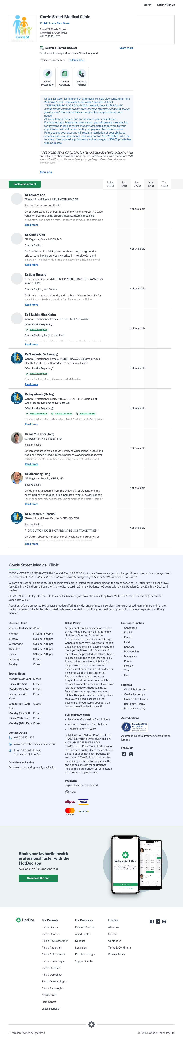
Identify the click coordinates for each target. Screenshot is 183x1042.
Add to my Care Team (55, 23)
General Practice (85, 927)
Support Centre (84, 961)
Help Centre (49, 1002)
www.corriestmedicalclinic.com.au (34, 744)
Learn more (126, 47)
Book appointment (24, 184)
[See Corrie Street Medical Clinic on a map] (156, 29)
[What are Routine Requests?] (52, 324)
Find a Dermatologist (54, 981)
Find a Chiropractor (53, 954)
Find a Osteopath (52, 974)
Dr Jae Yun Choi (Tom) (39, 434)
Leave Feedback (51, 1008)
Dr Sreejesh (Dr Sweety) (41, 354)
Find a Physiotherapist (55, 941)
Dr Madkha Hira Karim (40, 314)
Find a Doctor (50, 927)
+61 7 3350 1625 (24, 737)
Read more (31, 225)
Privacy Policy (116, 954)
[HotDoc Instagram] (164, 921)
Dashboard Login (85, 954)
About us (113, 927)
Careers (112, 934)
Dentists (80, 941)
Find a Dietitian (51, 968)
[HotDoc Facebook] (152, 921)
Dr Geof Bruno (35, 234)
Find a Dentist (50, 934)
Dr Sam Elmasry (35, 274)
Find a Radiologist (52, 988)
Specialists (81, 947)
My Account (49, 995)
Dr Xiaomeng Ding (37, 474)
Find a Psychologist (53, 961)
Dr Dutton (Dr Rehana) (40, 514)
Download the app (38, 878)
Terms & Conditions (119, 947)
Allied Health (82, 934)
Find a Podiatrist (51, 947)
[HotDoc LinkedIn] (158, 921)
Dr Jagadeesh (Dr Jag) (39, 394)
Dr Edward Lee (35, 195)
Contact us (114, 941)
